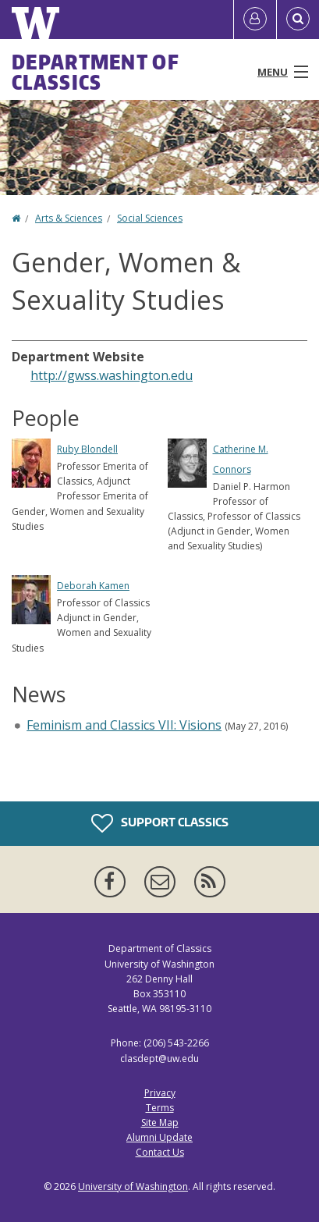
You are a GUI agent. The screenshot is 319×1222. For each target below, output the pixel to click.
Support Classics (160, 823)
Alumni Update (159, 1137)
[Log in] (255, 19)
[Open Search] (298, 19)
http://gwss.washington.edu (111, 375)
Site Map (160, 1122)
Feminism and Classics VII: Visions (124, 725)
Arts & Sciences (68, 218)
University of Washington (133, 1186)
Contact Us (160, 1152)
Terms (160, 1107)
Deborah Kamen (93, 585)
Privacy (159, 1092)
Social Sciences (150, 218)
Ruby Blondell (87, 449)
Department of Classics (95, 72)
